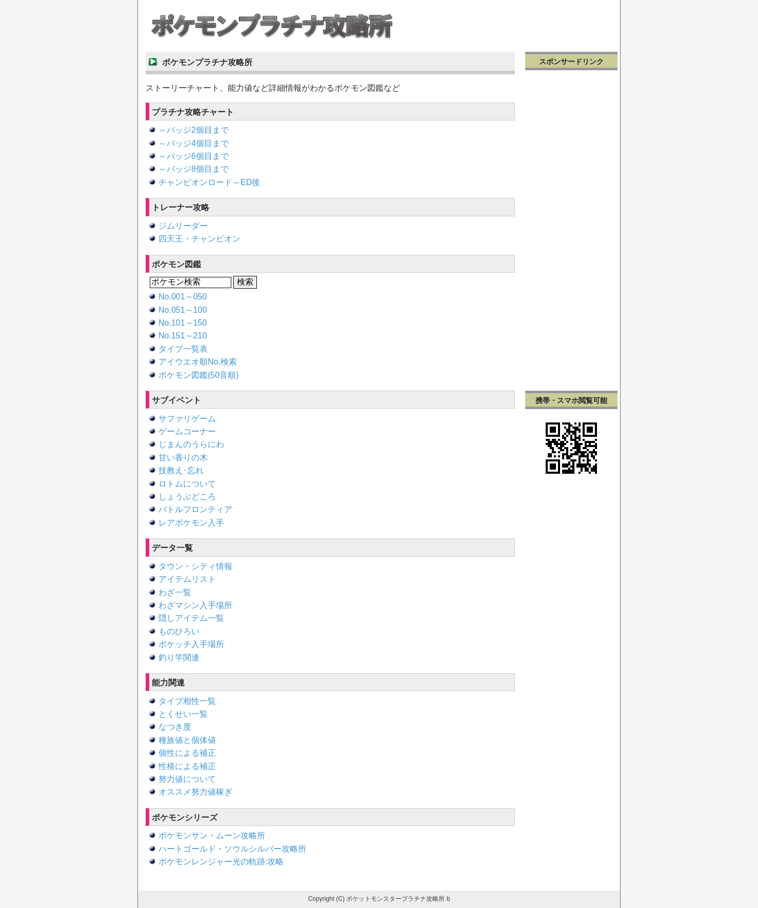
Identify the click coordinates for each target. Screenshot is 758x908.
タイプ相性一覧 (187, 701)
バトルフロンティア (195, 509)
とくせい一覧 (183, 714)
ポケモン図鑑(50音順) (198, 375)
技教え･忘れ (181, 470)
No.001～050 (182, 296)
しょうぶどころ (187, 496)
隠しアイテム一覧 (191, 618)
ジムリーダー (183, 225)
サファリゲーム (187, 418)
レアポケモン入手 (191, 522)
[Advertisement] (571, 229)
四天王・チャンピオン (199, 238)
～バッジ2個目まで (193, 130)
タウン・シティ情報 (195, 566)
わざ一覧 (174, 592)
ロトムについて (187, 483)
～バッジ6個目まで (193, 156)
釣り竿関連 (179, 657)
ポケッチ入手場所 (191, 644)
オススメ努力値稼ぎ (195, 792)
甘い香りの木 (183, 457)
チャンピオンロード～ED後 (209, 182)
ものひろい (179, 631)
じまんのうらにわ (191, 444)
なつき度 (174, 726)
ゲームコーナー (187, 431)
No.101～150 (182, 322)
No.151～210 (182, 335)
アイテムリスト (187, 579)
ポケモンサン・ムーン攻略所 (211, 835)
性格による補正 (187, 766)
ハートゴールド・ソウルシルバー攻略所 (232, 848)
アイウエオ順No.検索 (197, 361)
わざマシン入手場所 (195, 605)
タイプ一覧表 (183, 349)
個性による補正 (187, 753)
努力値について (187, 779)
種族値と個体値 (187, 740)
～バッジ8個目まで (193, 169)
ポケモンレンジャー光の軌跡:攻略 (221, 861)
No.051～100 (182, 310)
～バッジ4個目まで (193, 143)
